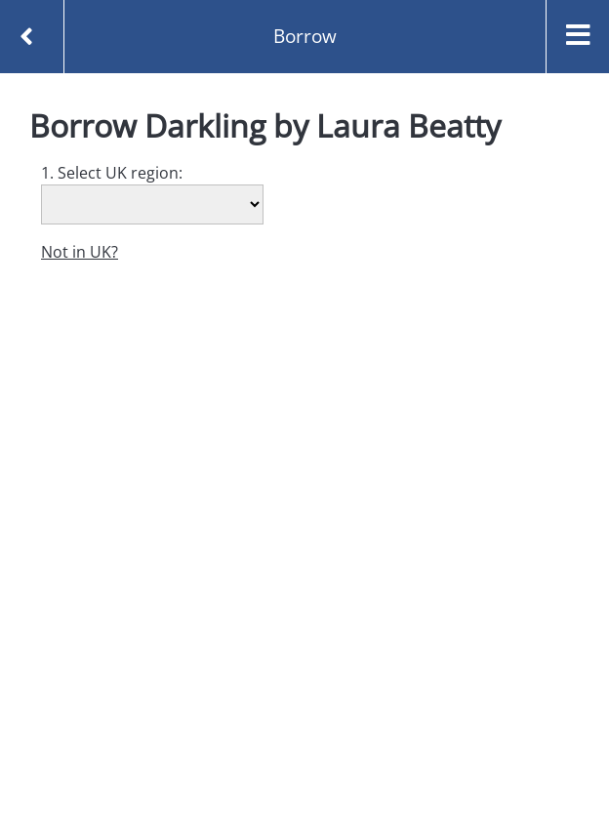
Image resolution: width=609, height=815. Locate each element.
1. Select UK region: (112, 172)
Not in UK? (79, 252)
